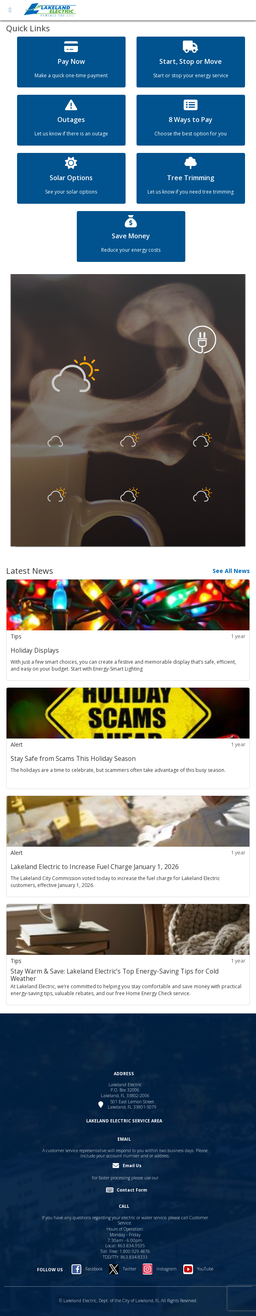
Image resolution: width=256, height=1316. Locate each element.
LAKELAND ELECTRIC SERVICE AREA (124, 1121)
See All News (231, 571)
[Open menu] (10, 10)
